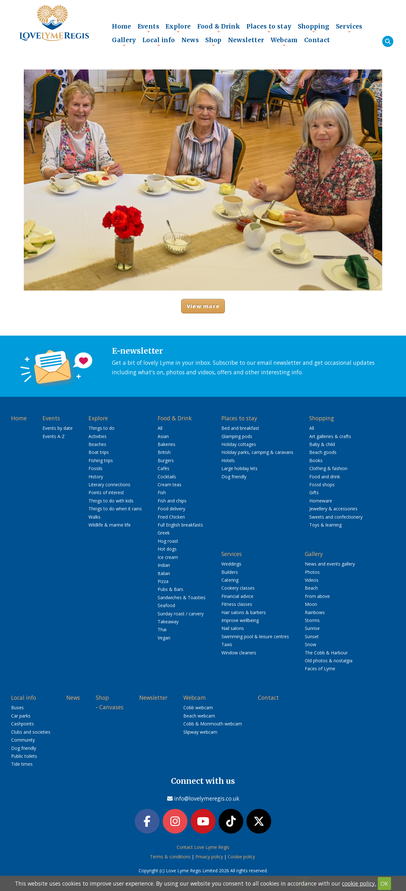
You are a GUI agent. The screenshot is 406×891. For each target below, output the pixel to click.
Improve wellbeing (240, 620)
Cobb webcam (198, 707)
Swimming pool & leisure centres (255, 636)
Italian (164, 573)
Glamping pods (236, 436)
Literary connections (109, 485)
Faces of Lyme (320, 668)
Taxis (226, 644)
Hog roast (168, 541)
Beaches (97, 444)
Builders (229, 572)
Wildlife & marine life (109, 525)
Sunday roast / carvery (181, 614)
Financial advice (237, 596)
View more (203, 306)
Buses (17, 707)
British (164, 452)
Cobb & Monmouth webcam (212, 724)
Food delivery (171, 509)
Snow (310, 644)
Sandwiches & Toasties (182, 597)
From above (317, 596)
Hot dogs (167, 549)
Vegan (164, 638)
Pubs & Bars (170, 589)
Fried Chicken (171, 517)
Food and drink (324, 477)
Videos (311, 580)
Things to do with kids (111, 501)
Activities (97, 436)
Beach (311, 588)
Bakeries (166, 444)
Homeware (320, 501)
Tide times (22, 764)
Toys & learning (325, 525)
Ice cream (168, 557)
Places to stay (268, 28)
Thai (162, 629)
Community (23, 740)
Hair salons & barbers (243, 612)
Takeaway (168, 622)
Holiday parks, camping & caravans (257, 452)
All (160, 428)
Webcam (284, 41)
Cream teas (169, 485)
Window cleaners (238, 653)
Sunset (312, 636)
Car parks (20, 716)
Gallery (124, 41)
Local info (158, 41)
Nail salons (232, 628)
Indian (164, 565)
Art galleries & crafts (330, 436)
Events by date (58, 428)
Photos (312, 572)
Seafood (166, 605)
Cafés (163, 468)
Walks (94, 517)
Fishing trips (100, 460)
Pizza (163, 581)
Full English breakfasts (180, 525)
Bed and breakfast (240, 428)
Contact (317, 40)
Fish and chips (172, 501)
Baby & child (322, 444)
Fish (162, 492)
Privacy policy (209, 857)
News (190, 40)
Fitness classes (236, 604)
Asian (163, 436)
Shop (213, 41)
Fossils (95, 468)
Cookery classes (238, 588)
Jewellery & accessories (333, 509)
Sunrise (312, 628)
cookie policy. (359, 883)
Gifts (314, 492)
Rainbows (315, 612)
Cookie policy (241, 857)
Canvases (111, 707)
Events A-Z (54, 436)
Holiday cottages (238, 444)
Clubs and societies (30, 732)
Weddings (231, 564)
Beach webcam (199, 716)
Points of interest (106, 492)
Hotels (228, 460)
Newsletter (246, 40)
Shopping (314, 28)
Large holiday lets (239, 468)
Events (148, 28)
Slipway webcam (200, 732)
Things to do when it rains (115, 509)
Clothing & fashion (328, 468)
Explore (178, 28)
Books (316, 460)
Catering (230, 580)
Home (121, 26)
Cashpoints (22, 724)
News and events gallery (330, 564)
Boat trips (98, 452)
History (95, 477)
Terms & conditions (170, 857)
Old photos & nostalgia (328, 661)
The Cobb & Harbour (326, 653)
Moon (311, 604)
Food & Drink (218, 28)
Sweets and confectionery (336, 517)
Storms (312, 620)
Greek (164, 533)
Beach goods (323, 452)
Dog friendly (233, 477)
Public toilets (24, 756)
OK (384, 883)
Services (349, 28)
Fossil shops (322, 485)
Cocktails (167, 477)
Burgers (166, 460)
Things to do (101, 428)
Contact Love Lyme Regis (203, 847)
